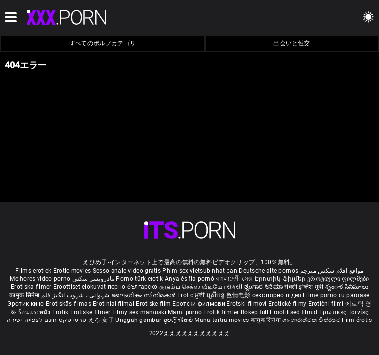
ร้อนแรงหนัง (35, 312)
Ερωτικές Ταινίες (344, 312)
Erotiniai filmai (114, 303)
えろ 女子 (101, 320)
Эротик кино (26, 303)
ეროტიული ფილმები (338, 278)
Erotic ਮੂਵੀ (192, 295)
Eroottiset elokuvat (80, 287)
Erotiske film (154, 303)
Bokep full (254, 312)
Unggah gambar (139, 320)
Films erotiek (33, 270)
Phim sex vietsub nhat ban (199, 270)
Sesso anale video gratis (127, 270)
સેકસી (235, 287)
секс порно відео (277, 295)
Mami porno (185, 312)
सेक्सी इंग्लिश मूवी (303, 287)
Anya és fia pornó (189, 278)
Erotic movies (73, 270)
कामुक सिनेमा (25, 295)
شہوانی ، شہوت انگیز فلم (76, 295)
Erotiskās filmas (69, 303)
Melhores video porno (40, 278)
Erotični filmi (327, 303)
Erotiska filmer (32, 287)
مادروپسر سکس (93, 278)
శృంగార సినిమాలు (346, 287)
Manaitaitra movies (222, 320)
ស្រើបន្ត (216, 295)
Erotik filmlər (222, 312)
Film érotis (357, 320)
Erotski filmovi (247, 303)
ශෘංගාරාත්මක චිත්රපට (312, 320)
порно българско (133, 287)
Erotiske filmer (91, 312)
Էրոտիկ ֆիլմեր (281, 278)
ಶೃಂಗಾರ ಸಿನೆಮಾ (264, 287)
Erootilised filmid (294, 312)
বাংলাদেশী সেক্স (234, 278)
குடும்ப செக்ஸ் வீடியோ (192, 287)
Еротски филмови (199, 303)
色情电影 (239, 295)
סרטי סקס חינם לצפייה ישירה (46, 320)
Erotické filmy (288, 303)
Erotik (61, 312)
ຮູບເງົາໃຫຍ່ (179, 320)
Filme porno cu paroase (336, 295)
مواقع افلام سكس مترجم (332, 270)
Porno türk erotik (139, 278)
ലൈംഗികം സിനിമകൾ (144, 295)
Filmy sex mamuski (139, 312)
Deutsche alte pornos (268, 270)
